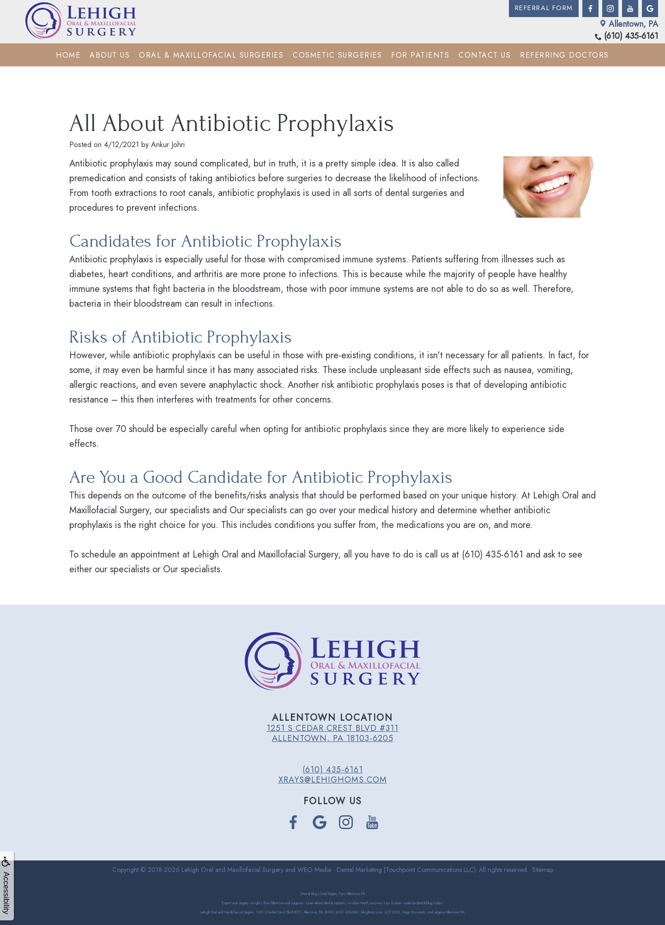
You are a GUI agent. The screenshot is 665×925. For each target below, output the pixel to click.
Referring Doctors (564, 55)
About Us (110, 55)
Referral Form (542, 8)
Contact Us (485, 55)
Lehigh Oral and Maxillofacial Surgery (232, 869)
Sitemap (542, 869)
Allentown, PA (628, 24)
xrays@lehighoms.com (332, 780)
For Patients (420, 55)
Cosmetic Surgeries (337, 55)
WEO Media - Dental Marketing (339, 869)
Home (68, 55)
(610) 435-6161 (626, 36)
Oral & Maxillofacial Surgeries (211, 55)
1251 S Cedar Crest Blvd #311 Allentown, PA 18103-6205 (332, 733)
